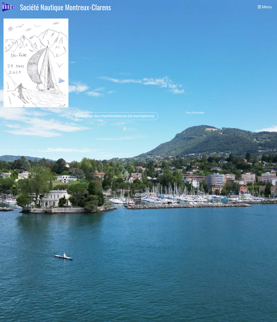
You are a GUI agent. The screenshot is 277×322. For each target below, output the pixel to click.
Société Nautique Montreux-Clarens (65, 7)
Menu (265, 7)
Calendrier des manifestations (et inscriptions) (115, 116)
